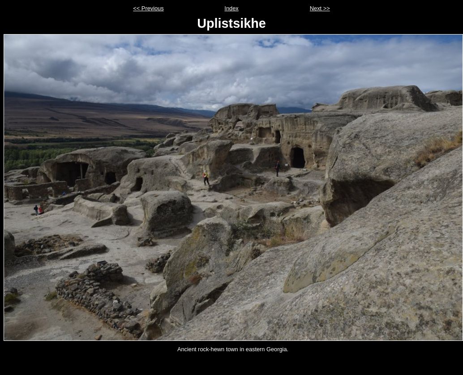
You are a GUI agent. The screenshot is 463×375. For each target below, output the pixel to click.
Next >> (320, 8)
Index (231, 8)
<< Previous (148, 8)
